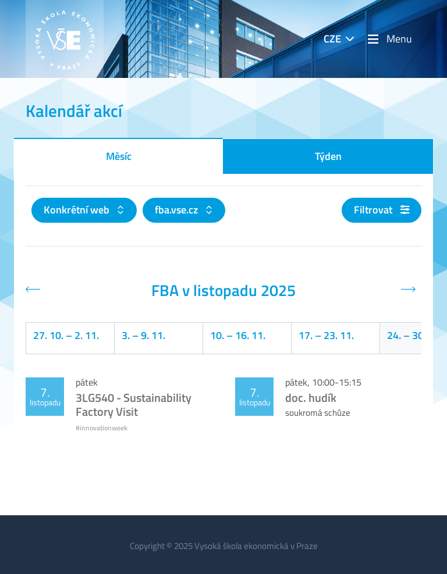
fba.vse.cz (177, 210)
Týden (328, 156)
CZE (332, 39)
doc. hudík (310, 397)
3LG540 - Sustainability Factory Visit (133, 404)
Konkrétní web (78, 210)
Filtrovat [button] (381, 210)
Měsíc (119, 156)
